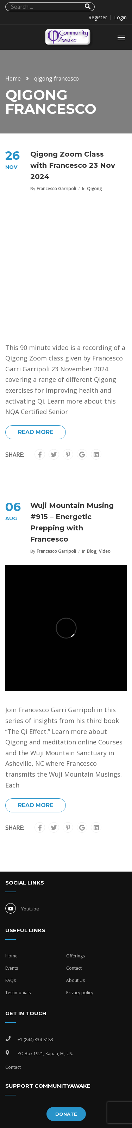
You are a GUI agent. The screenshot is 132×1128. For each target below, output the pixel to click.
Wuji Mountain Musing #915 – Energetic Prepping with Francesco (72, 522)
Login (120, 17)
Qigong (94, 189)
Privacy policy (79, 993)
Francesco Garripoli (56, 189)
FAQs (10, 980)
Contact (74, 968)
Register (97, 17)
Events (11, 968)
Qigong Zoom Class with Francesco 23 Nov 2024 (72, 165)
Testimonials (18, 993)
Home (13, 78)
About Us (75, 980)
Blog (91, 551)
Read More (35, 432)
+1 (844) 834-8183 (35, 1040)
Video (105, 551)
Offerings (75, 956)
